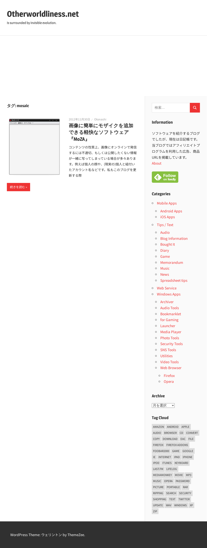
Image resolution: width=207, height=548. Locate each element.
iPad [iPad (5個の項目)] (177, 457)
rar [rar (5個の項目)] (185, 487)
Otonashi (100, 119)
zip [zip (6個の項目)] (155, 511)
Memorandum (171, 262)
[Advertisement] (103, 66)
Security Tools (171, 343)
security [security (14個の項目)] (185, 493)
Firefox (169, 375)
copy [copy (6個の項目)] (156, 439)
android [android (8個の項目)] (172, 427)
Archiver (167, 301)
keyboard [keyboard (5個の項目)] (181, 463)
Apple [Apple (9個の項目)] (185, 427)
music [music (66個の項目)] (157, 481)
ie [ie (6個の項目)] (154, 457)
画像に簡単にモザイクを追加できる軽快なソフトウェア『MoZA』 (101, 132)
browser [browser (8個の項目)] (170, 433)
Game (165, 256)
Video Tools (169, 361)
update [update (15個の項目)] (158, 505)
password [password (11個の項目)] (183, 481)
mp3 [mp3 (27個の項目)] (188, 475)
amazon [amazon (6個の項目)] (158, 427)
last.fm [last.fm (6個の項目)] (158, 469)
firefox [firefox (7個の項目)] (158, 445)
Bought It (167, 244)
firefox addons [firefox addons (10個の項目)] (177, 445)
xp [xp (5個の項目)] (191, 505)
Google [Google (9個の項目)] (188, 451)
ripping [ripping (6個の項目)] (158, 493)
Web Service (166, 287)
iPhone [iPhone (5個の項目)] (187, 457)
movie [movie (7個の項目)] (179, 475)
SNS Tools (168, 349)
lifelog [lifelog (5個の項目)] (171, 469)
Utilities (166, 355)
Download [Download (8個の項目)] (170, 439)
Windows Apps (169, 293)
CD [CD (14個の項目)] (181, 433)
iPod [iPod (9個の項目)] (156, 463)
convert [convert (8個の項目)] (192, 433)
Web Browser (171, 367)
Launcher (167, 325)
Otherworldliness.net (43, 14)
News (164, 274)
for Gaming (169, 319)
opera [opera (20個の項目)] (168, 481)
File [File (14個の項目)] (191, 439)
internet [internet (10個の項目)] (164, 457)
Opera (169, 381)
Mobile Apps (167, 203)
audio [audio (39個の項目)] (157, 433)
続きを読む (17, 187)
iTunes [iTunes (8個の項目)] (167, 463)
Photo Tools (169, 337)
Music (165, 268)
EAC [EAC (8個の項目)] (183, 439)
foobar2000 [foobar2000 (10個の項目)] (161, 451)
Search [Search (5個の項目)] (171, 493)
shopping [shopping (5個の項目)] (159, 499)
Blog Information (174, 238)
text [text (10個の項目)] (172, 499)
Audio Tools (169, 307)
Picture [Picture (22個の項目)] (158, 487)
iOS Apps (167, 216)
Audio (165, 232)
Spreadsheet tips (173, 280)
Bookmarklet (170, 313)
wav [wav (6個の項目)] (168, 505)
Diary (164, 250)
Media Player (170, 331)
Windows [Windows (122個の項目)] (180, 505)
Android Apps (171, 210)
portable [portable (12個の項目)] (173, 487)
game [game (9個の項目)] (176, 451)
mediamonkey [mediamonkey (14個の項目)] (162, 475)
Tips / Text (165, 224)
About (156, 163)
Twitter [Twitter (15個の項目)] (184, 499)
